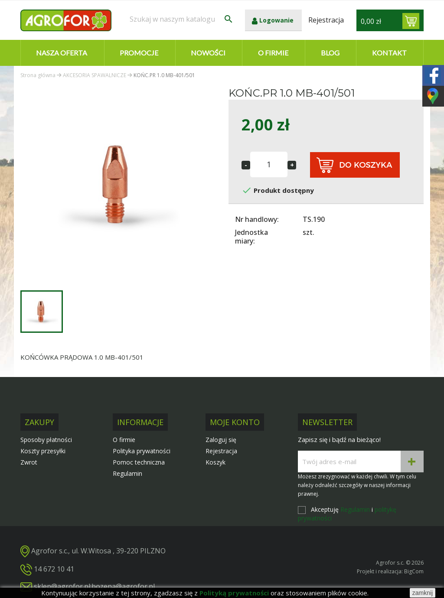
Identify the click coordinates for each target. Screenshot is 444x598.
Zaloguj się (221, 440)
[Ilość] (268, 164)
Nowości (208, 53)
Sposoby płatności (46, 440)
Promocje (139, 53)
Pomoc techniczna (139, 462)
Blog (330, 53)
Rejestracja (221, 451)
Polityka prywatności (141, 451)
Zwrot (28, 462)
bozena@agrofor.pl (123, 586)
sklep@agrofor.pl (62, 586)
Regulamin (127, 473)
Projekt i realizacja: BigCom (390, 571)
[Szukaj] (181, 19)
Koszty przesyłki (42, 451)
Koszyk (215, 462)
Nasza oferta (61, 53)
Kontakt (389, 53)
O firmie (273, 53)
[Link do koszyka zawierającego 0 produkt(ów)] (410, 21)
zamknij (422, 592)
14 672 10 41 (54, 569)
